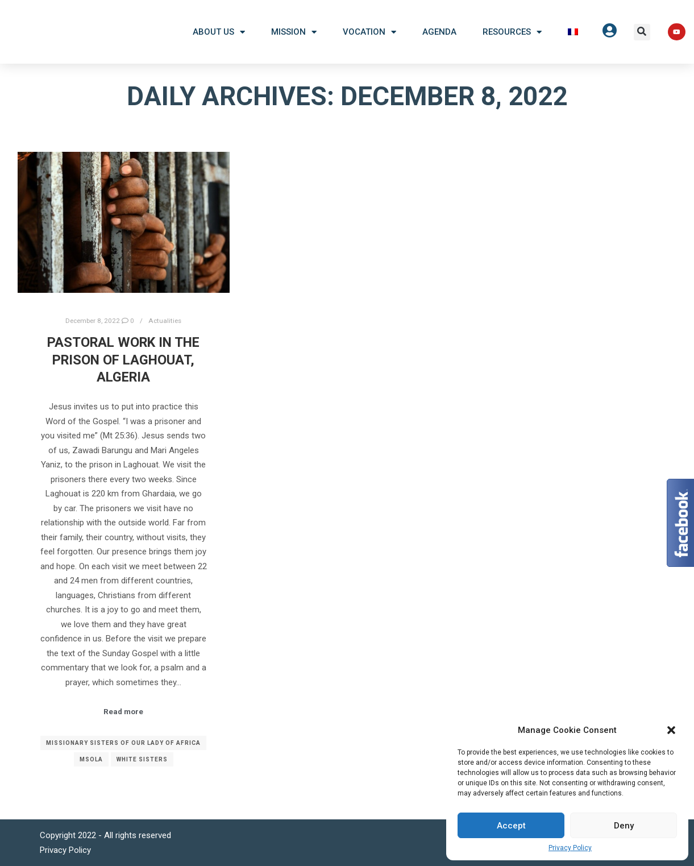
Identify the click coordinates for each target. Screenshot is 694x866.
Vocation (369, 32)
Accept (511, 826)
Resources (512, 32)
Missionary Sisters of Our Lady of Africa (123, 743)
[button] (671, 730)
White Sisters (142, 759)
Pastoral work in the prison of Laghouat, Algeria (123, 359)
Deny (624, 826)
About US (219, 32)
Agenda (439, 32)
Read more (123, 711)
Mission (294, 32)
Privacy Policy (570, 848)
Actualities (164, 321)
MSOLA (91, 759)
